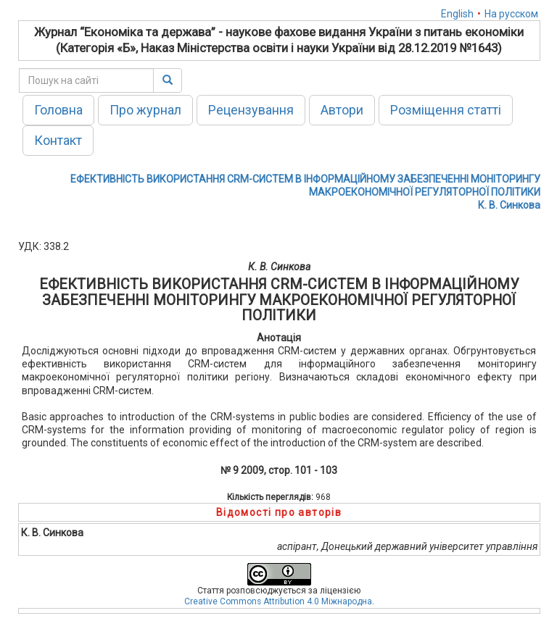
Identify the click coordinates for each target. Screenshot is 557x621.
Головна (58, 109)
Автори (342, 109)
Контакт (58, 140)
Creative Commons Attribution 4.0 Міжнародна (278, 601)
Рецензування (251, 109)
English (457, 14)
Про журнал (145, 109)
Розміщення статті (445, 109)
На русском (511, 14)
